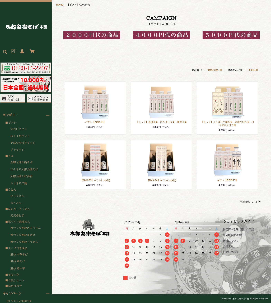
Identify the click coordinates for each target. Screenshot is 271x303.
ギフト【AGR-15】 (95, 122)
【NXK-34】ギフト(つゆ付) (161, 180)
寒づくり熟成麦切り (22, 235)
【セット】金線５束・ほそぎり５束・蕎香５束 (161, 122)
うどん (12, 189)
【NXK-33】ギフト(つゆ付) (95, 180)
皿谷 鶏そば (17, 261)
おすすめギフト (20, 136)
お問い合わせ (231, 251)
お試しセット (16, 280)
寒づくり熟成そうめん (24, 242)
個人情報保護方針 (233, 234)
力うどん (15, 203)
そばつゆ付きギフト (22, 143)
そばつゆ (13, 274)
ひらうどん (17, 196)
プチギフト (17, 150)
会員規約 (228, 246)
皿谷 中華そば (19, 254)
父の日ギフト (18, 129)
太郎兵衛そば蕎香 (21, 176)
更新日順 (253, 69)
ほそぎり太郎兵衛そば (24, 169)
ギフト (12, 122)
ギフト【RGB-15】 (227, 180)
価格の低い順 (215, 69)
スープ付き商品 (17, 248)
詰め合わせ (15, 286)
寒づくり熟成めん (19, 221)
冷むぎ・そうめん (19, 209)
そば (10, 156)
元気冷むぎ (17, 215)
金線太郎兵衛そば (21, 162)
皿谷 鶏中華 (17, 268)
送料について (231, 240)
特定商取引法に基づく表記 (238, 229)
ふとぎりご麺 (18, 183)
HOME (59, 4)
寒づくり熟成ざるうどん (25, 228)
